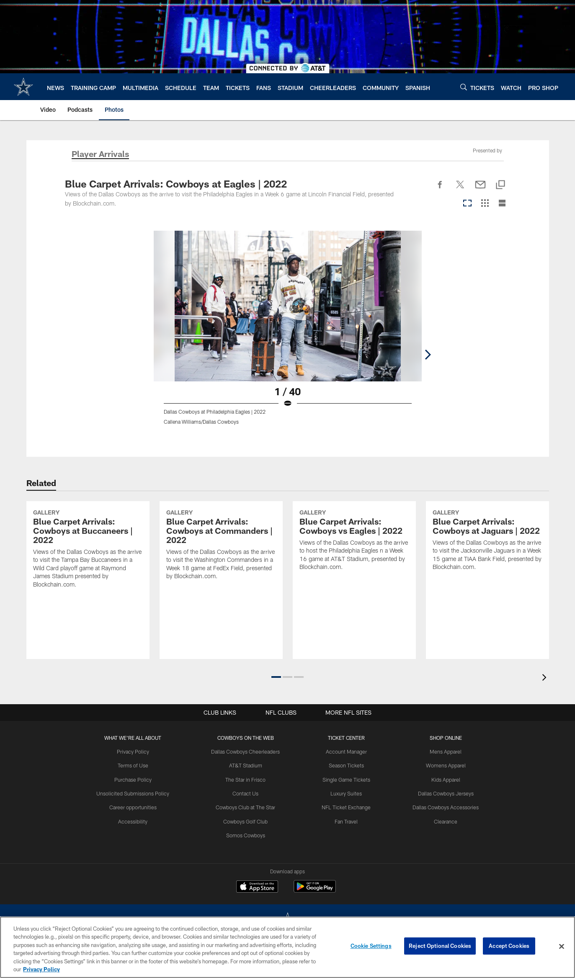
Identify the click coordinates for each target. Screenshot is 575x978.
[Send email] (480, 189)
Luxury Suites (345, 792)
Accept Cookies (509, 946)
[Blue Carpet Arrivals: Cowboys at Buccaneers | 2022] (88, 584)
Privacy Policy (136, 751)
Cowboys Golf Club (247, 820)
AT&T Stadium (247, 765)
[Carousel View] (467, 204)
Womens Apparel (442, 765)
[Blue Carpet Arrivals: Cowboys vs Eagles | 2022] (354, 575)
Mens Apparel (442, 751)
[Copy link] (500, 185)
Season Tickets (345, 765)
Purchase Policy (137, 779)
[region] (287, 947)
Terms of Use (136, 765)
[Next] (504, 306)
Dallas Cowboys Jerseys (442, 792)
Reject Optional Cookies (440, 946)
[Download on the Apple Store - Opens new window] (257, 887)
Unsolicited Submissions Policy (136, 792)
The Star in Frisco (247, 779)
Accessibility (136, 820)
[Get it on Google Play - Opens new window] (314, 890)
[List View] (502, 204)
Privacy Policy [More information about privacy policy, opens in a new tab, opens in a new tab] (41, 969)
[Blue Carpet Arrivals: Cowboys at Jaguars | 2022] (487, 575)
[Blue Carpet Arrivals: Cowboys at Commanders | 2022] (221, 580)
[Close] (561, 946)
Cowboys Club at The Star (247, 806)
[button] (276, 677)
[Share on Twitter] (460, 189)
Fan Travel (345, 820)
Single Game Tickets (345, 779)
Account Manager (345, 751)
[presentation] (545, 678)
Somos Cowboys (247, 834)
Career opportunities (136, 806)
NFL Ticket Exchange (345, 806)
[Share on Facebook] (440, 189)
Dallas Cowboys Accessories (442, 806)
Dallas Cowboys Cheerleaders (247, 751)
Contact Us (247, 792)
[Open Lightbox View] (288, 333)
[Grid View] (485, 204)
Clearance (442, 820)
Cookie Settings (371, 946)
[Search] (463, 87)
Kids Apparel (442, 779)
